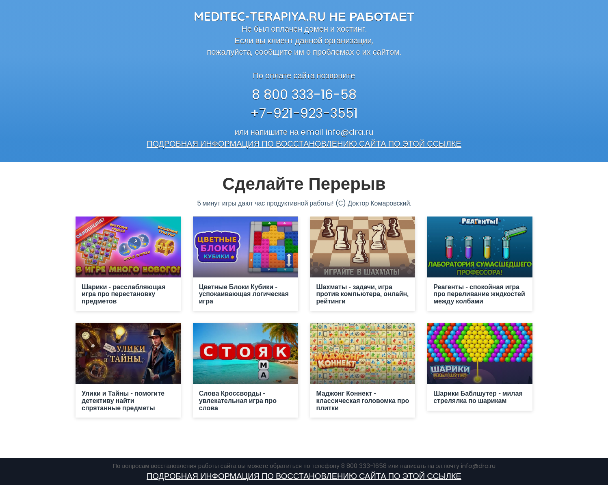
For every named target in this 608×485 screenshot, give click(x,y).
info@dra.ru (349, 132)
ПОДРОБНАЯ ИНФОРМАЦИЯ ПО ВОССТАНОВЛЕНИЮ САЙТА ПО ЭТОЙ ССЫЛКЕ (304, 143)
